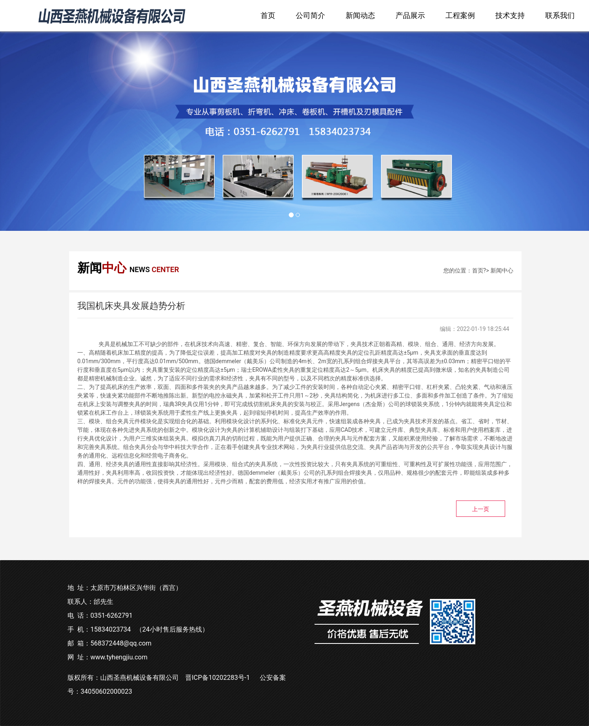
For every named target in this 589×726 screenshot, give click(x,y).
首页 (268, 15)
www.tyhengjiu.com (119, 657)
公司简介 (310, 15)
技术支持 (510, 15)
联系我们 (560, 15)
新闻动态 (360, 15)
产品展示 (410, 15)
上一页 (480, 509)
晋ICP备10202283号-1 (217, 677)
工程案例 (460, 15)
